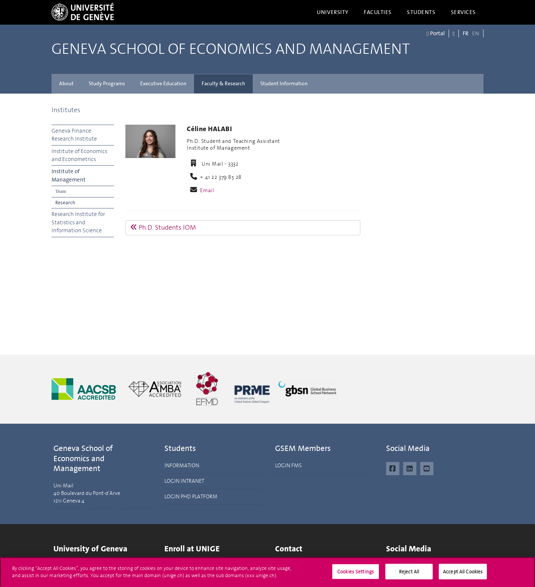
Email (207, 190)
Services (463, 12)
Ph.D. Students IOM (163, 227)
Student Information (284, 83)
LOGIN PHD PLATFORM (190, 496)
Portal (435, 34)
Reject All (409, 574)
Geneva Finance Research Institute (74, 134)
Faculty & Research (223, 83)
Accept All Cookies (463, 574)
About (66, 83)
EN (475, 33)
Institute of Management (69, 175)
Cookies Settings (355, 574)
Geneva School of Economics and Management (231, 49)
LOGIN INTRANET (184, 481)
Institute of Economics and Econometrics (79, 155)
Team (60, 191)
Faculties (378, 12)
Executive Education (163, 83)
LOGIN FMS (288, 465)
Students (421, 12)
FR (465, 33)
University (333, 12)
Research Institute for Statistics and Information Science (78, 222)
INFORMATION (181, 465)
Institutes (66, 109)
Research (65, 202)
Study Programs (107, 83)
